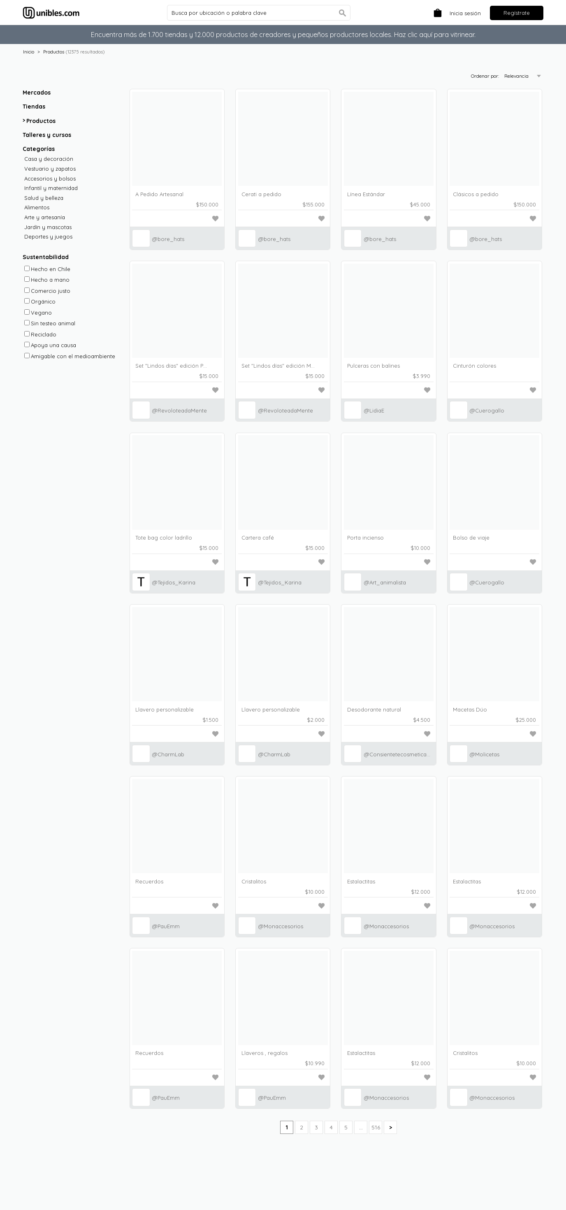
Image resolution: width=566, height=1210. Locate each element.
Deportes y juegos (48, 237)
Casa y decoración (48, 159)
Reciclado (40, 334)
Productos (53, 52)
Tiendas (34, 106)
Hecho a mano (47, 279)
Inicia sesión (465, 13)
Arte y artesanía (44, 217)
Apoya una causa (50, 345)
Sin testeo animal (49, 323)
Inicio (28, 52)
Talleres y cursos (47, 135)
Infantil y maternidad (51, 188)
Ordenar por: (485, 76)
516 (375, 1127)
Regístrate (516, 12)
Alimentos (36, 207)
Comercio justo (47, 290)
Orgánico (40, 301)
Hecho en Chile (47, 269)
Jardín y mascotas (48, 227)
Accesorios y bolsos (50, 179)
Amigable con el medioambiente (69, 356)
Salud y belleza (43, 198)
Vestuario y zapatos (50, 169)
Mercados (37, 92)
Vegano (38, 312)
